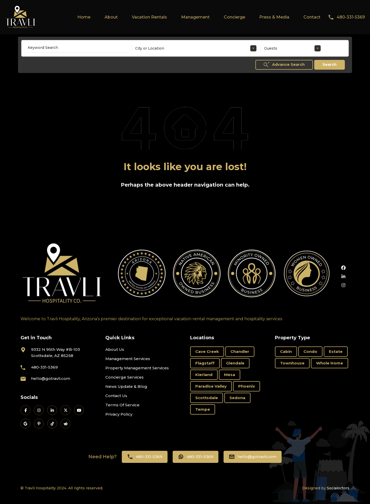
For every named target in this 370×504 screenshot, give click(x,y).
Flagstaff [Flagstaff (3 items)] (205, 363)
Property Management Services (137, 367)
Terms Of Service (122, 404)
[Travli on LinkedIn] (52, 410)
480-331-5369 (351, 17)
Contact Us (116, 395)
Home (83, 17)
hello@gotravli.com (50, 378)
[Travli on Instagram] (39, 410)
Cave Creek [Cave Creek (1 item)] (207, 351)
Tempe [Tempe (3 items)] (202, 409)
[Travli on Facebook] (25, 410)
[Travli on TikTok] (52, 423)
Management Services (127, 358)
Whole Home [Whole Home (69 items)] (329, 363)
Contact (311, 17)
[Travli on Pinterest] (39, 423)
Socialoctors (338, 488)
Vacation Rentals (149, 17)
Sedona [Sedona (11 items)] (237, 397)
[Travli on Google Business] (25, 423)
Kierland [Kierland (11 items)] (203, 374)
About (111, 17)
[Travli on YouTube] (79, 410)
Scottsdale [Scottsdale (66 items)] (206, 397)
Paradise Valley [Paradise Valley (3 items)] (211, 386)
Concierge (234, 17)
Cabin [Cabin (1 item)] (286, 351)
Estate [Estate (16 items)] (336, 351)
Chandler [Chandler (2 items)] (239, 351)
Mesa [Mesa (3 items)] (229, 374)
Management (195, 17)
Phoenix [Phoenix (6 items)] (246, 386)
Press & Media (274, 17)
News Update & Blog (126, 386)
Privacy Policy (118, 414)
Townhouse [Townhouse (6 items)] (292, 363)
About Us (114, 349)
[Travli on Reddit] (65, 423)
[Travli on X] (65, 410)
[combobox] (195, 48)
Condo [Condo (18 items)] (310, 351)
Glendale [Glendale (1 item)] (235, 363)
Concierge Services (124, 377)
